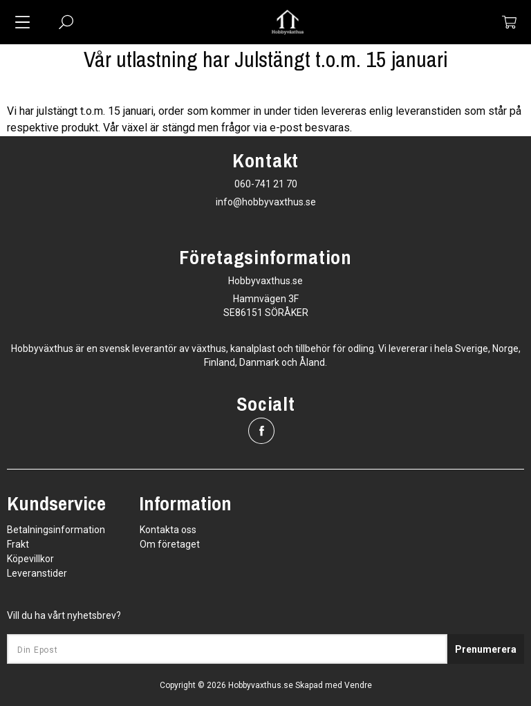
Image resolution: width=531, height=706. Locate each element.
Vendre (358, 685)
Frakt (18, 544)
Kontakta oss (168, 529)
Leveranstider (37, 573)
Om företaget (170, 544)
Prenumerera (485, 649)
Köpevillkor (30, 558)
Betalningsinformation (56, 529)
